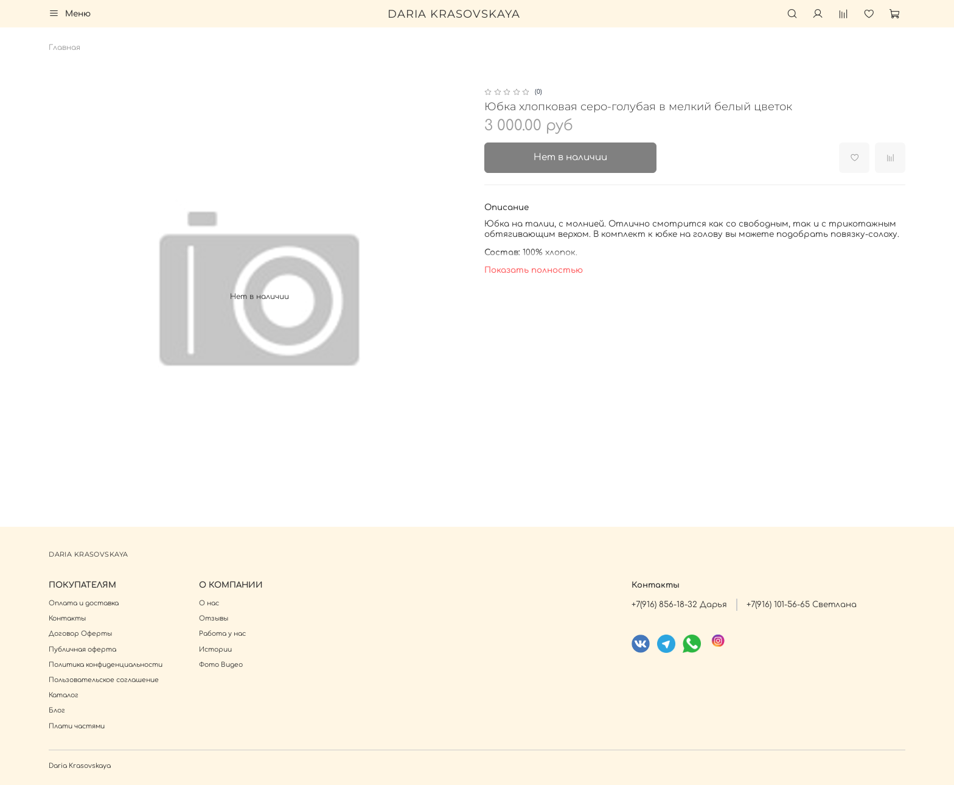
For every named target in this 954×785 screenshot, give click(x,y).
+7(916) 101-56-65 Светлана (802, 604)
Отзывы (213, 618)
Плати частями (77, 726)
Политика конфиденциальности (105, 665)
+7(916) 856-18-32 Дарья (679, 604)
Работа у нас (222, 634)
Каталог (63, 695)
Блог (57, 710)
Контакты (67, 618)
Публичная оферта (82, 649)
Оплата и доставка (84, 603)
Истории (215, 649)
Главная (64, 47)
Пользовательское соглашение (104, 680)
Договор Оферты (80, 634)
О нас (209, 603)
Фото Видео (221, 665)
